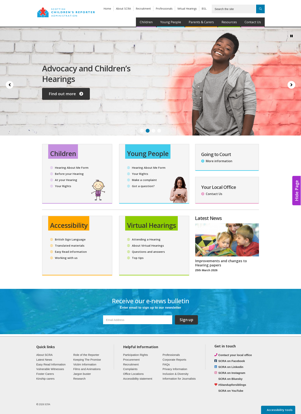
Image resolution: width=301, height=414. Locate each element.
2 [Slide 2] (148, 131)
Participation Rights (135, 354)
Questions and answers (148, 252)
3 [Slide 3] (153, 131)
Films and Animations (87, 369)
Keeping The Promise (87, 359)
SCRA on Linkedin (230, 367)
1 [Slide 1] (142, 131)
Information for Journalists (179, 378)
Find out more (66, 93)
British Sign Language (70, 239)
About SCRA (123, 8)
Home (107, 8)
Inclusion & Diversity (176, 373)
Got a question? (143, 186)
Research (79, 378)
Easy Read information (71, 252)
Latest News (44, 359)
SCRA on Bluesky (230, 378)
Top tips (138, 258)
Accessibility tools (279, 410)
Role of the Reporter (86, 354)
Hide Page (296, 190)
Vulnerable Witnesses (50, 369)
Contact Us (253, 22)
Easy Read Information (51, 364)
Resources (229, 22)
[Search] (260, 9)
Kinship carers (45, 378)
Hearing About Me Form (71, 167)
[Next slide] (291, 85)
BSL (204, 8)
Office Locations (133, 373)
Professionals (164, 8)
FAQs (166, 364)
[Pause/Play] (291, 36)
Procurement (131, 359)
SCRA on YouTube (230, 390)
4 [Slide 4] (159, 131)
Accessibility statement (137, 378)
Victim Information (84, 364)
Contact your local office (235, 355)
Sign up (186, 319)
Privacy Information (175, 369)
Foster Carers (45, 373)
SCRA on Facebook (231, 361)
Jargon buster (82, 373)
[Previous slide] (9, 85)
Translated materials (69, 245)
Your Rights (63, 186)
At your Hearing (66, 180)
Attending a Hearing (146, 239)
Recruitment (143, 8)
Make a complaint (144, 180)
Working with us (66, 258)
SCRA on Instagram (231, 372)
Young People (170, 22)
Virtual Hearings (187, 8)
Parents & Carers (201, 22)
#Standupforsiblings (232, 384)
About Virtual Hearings (148, 245)
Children (146, 22)
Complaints (130, 369)
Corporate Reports (174, 359)
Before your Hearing (69, 174)
